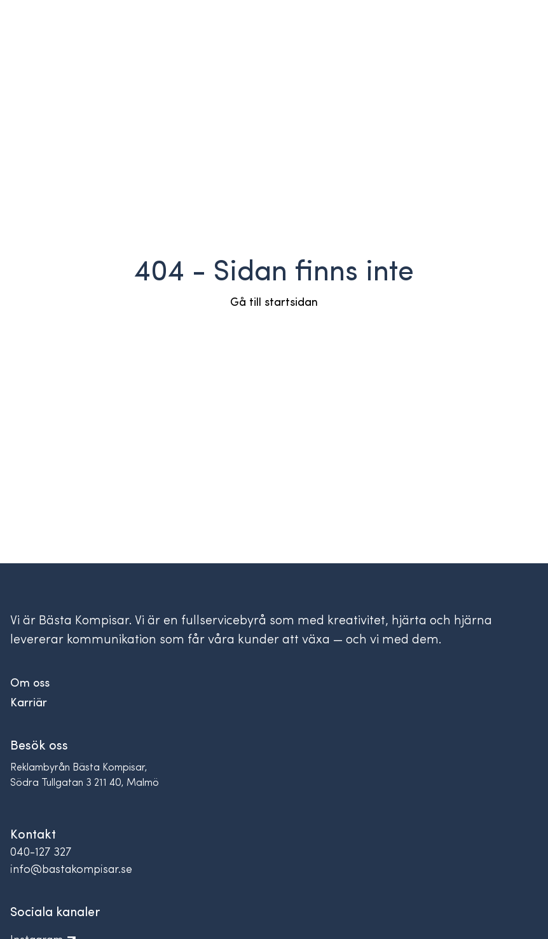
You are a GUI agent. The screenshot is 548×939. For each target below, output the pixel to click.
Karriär (28, 703)
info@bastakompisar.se (71, 870)
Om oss (30, 684)
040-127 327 (40, 853)
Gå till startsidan (274, 303)
